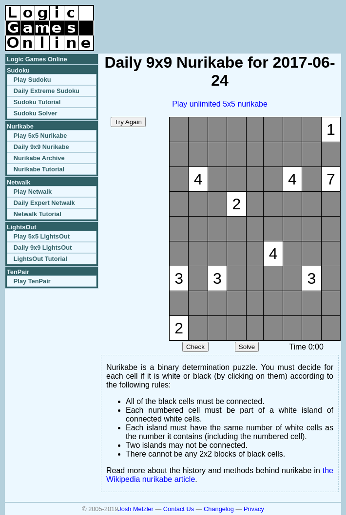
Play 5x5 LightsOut (42, 236)
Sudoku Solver (36, 113)
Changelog (219, 509)
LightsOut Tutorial (40, 258)
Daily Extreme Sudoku (46, 90)
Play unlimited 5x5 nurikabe (220, 104)
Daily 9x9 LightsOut (43, 247)
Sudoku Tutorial (37, 102)
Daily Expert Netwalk (44, 202)
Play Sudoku (32, 79)
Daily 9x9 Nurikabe (41, 146)
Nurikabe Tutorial (39, 169)
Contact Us (178, 509)
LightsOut (21, 227)
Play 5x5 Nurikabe (40, 135)
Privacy (254, 509)
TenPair (18, 272)
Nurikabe (20, 126)
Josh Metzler (136, 509)
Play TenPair (32, 281)
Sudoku (18, 70)
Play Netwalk (33, 191)
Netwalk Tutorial (37, 214)
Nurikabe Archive (39, 158)
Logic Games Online (37, 59)
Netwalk (18, 182)
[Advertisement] (227, 19)
